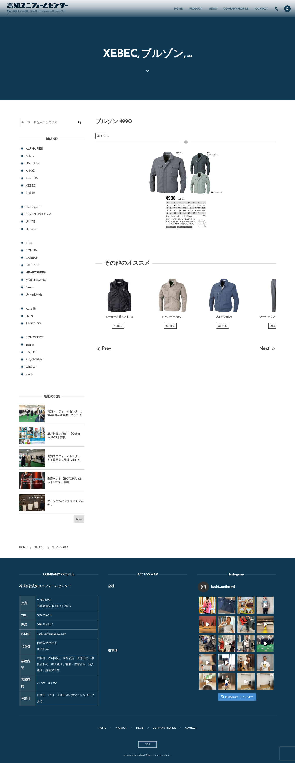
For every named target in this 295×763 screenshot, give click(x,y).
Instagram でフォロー (237, 697)
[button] (287, 8)
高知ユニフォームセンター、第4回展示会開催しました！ (65, 413)
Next (267, 348)
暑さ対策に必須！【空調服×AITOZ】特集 (63, 436)
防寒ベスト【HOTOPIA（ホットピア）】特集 (64, 480)
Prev (103, 348)
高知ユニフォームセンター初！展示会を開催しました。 (65, 458)
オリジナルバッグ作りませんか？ (65, 503)
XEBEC (101, 136)
